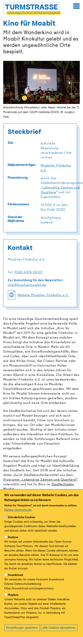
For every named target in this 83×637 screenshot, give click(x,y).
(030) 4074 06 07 (28, 272)
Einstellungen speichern (22, 627)
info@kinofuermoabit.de (27, 284)
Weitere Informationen (18, 510)
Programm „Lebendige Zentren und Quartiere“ (40, 479)
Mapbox (13, 595)
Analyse (13, 537)
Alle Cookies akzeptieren (59, 627)
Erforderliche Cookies (21, 517)
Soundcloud (15, 575)
